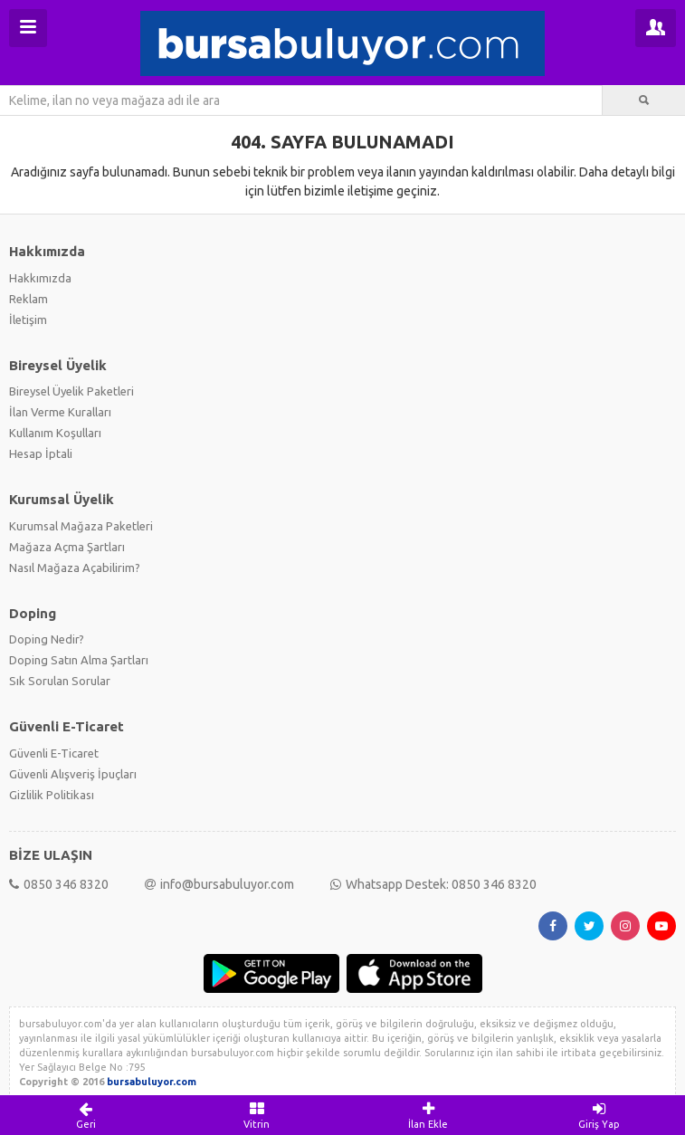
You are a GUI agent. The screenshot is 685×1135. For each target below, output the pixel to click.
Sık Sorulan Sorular (59, 680)
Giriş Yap (599, 1115)
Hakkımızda (40, 278)
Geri (85, 1115)
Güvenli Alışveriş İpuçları (73, 774)
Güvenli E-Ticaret (54, 753)
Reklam (28, 298)
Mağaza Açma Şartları (67, 546)
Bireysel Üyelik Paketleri (71, 391)
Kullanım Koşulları (55, 432)
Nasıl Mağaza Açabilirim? (74, 567)
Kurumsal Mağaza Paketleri (81, 526)
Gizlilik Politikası (51, 794)
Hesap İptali (40, 453)
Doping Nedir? (46, 639)
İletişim (28, 319)
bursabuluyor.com (151, 1081)
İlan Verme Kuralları (60, 411)
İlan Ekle (428, 1115)
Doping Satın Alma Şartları (78, 659)
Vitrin (256, 1115)
